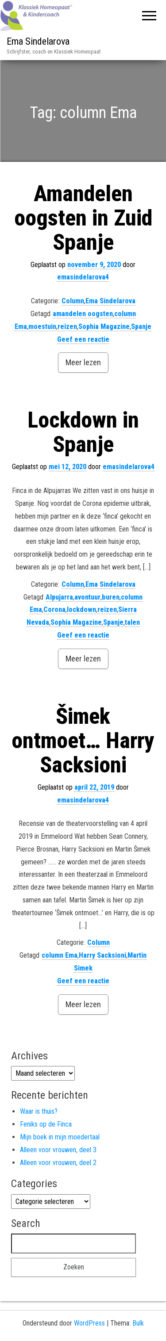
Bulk (138, 1323)
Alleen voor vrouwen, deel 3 (58, 1150)
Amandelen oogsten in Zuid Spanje (83, 218)
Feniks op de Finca (46, 1124)
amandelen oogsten (83, 313)
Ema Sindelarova (38, 41)
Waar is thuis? (39, 1111)
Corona (54, 609)
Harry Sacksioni (102, 955)
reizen (67, 326)
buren (111, 597)
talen (132, 622)
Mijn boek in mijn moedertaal (60, 1137)
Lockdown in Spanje (83, 432)
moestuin (42, 326)
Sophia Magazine (104, 326)
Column (73, 301)
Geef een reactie (83, 339)
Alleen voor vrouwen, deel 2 (58, 1162)
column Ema (59, 955)
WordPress (89, 1323)
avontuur (87, 597)
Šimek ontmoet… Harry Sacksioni (83, 740)
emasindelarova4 (83, 277)
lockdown (81, 609)
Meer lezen (83, 362)
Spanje (141, 326)
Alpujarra (59, 597)
